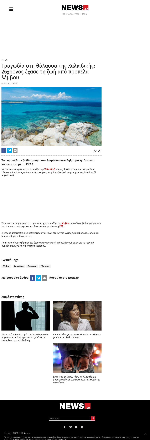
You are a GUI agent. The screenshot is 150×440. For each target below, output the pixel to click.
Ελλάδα (4, 60)
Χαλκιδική (49, 169)
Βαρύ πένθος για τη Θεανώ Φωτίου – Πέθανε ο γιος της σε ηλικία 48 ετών (77, 336)
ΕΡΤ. (61, 226)
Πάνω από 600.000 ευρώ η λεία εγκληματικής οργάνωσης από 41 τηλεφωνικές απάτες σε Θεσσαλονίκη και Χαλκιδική (24, 337)
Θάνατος (32, 266)
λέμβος (6, 266)
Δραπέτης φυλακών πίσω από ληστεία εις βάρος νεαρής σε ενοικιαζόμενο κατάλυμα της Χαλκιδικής (76, 379)
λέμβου (65, 223)
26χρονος (45, 266)
